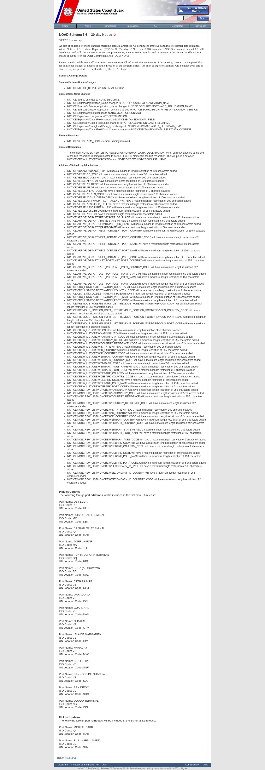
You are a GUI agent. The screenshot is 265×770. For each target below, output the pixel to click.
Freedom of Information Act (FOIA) (89, 764)
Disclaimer (63, 764)
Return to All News (66, 758)
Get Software (192, 764)
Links (205, 764)
